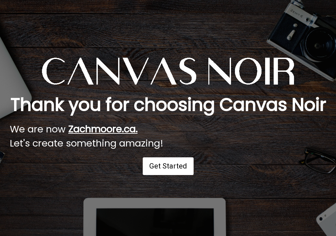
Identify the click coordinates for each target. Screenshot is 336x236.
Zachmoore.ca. (102, 129)
